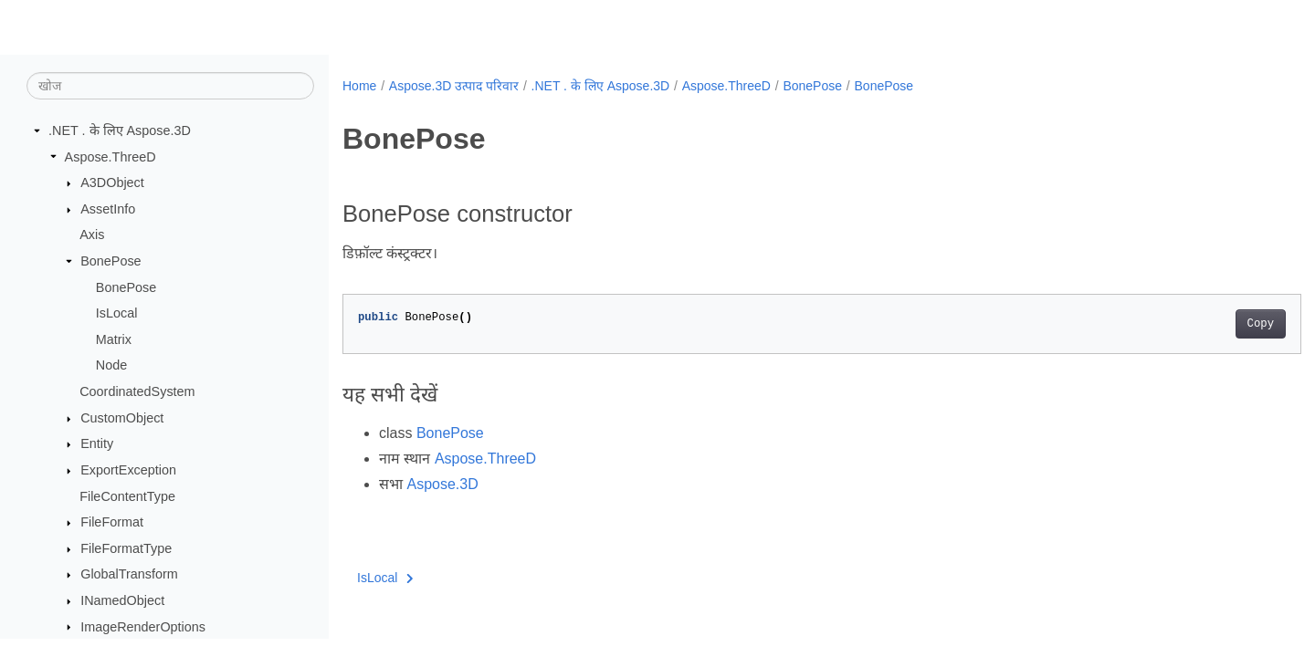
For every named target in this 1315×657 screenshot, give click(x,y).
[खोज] (170, 85)
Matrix (114, 339)
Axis (91, 234)
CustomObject (121, 418)
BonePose (110, 261)
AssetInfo (107, 209)
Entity (96, 443)
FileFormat (111, 522)
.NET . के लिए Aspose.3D (119, 130)
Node (111, 365)
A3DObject (112, 182)
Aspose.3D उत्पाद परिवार (454, 85)
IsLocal (117, 313)
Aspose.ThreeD (110, 157)
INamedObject (122, 600)
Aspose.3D (442, 484)
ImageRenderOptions (142, 627)
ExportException (128, 470)
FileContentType (127, 496)
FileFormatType (126, 548)
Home (359, 85)
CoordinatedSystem (137, 391)
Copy (1194, 324)
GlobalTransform (129, 574)
